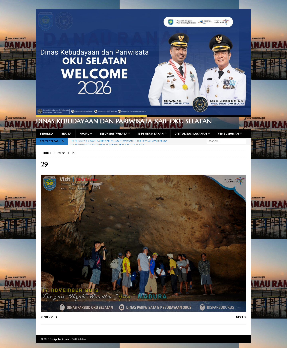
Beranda (46, 133)
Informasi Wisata (113, 133)
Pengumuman (228, 133)
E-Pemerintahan (151, 133)
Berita (66, 133)
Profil (84, 133)
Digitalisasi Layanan (191, 133)
